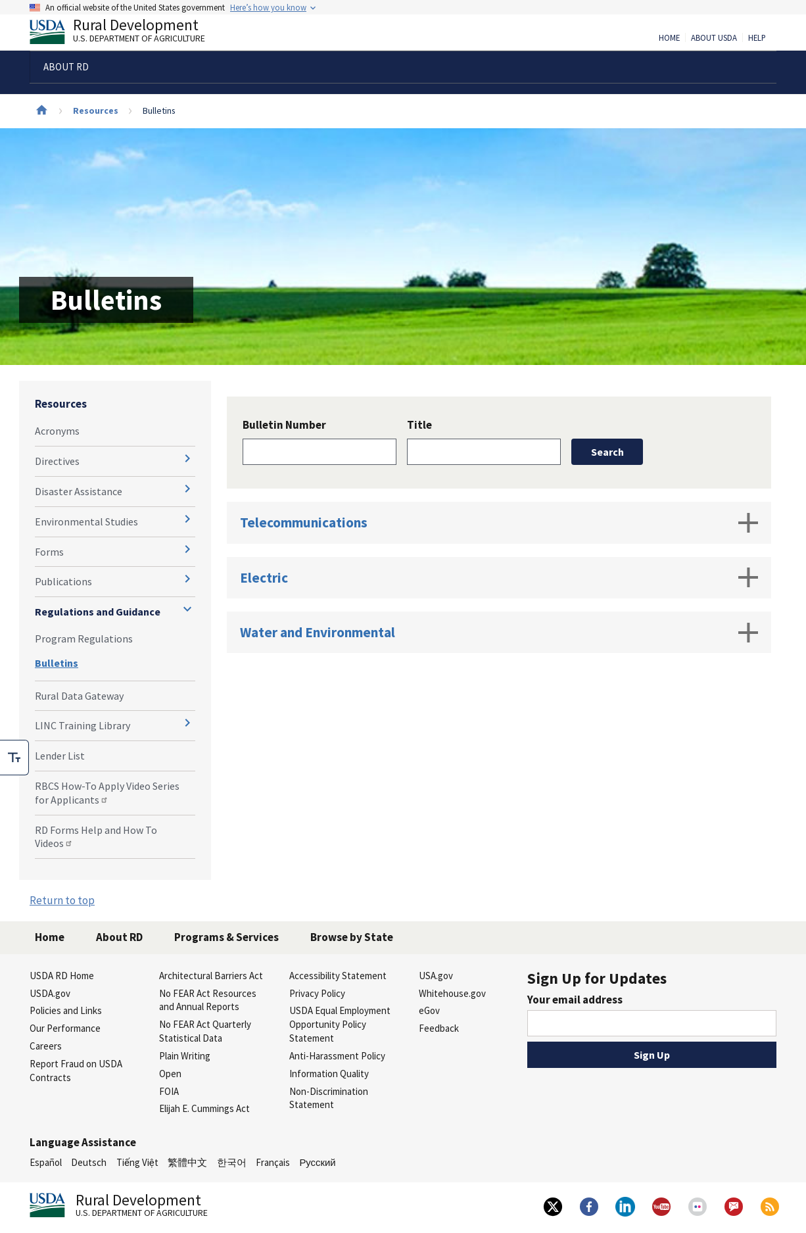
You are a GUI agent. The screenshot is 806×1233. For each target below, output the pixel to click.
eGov (429, 1010)
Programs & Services (226, 937)
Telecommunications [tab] (499, 523)
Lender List (60, 755)
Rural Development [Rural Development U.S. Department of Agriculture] (128, 33)
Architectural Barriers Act (211, 975)
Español (46, 1162)
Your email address (575, 999)
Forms (49, 551)
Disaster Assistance (78, 491)
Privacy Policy (317, 993)
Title (419, 425)
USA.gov (436, 975)
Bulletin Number (284, 425)
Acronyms (57, 430)
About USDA (714, 38)
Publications (63, 581)
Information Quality (329, 1073)
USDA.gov (50, 993)
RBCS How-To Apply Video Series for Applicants (107, 792)
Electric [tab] (499, 577)
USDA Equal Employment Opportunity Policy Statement (340, 1024)
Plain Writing (184, 1056)
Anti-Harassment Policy (337, 1056)
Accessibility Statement (338, 975)
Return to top (62, 900)
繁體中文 (187, 1162)
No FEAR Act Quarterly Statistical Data (205, 1031)
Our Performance (65, 1028)
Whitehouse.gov (452, 993)
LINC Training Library (82, 725)
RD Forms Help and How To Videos (96, 836)
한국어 (232, 1162)
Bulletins (56, 662)
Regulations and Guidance (97, 611)
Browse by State (351, 937)
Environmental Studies (86, 521)
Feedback (439, 1028)
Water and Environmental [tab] (499, 632)
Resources (95, 110)
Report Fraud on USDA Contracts (76, 1070)
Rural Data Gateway (79, 695)
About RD (119, 937)
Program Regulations (84, 638)
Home (669, 38)
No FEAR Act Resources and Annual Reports (207, 1000)
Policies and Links (66, 1010)
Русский (317, 1162)
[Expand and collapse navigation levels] (187, 458)
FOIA (169, 1091)
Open (170, 1073)
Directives (57, 461)
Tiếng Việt (137, 1162)
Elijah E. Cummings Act (204, 1108)
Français (273, 1162)
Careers (46, 1046)
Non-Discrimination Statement (328, 1098)
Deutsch (89, 1162)
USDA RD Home (62, 975)
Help (757, 38)
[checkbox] (14, 757)
